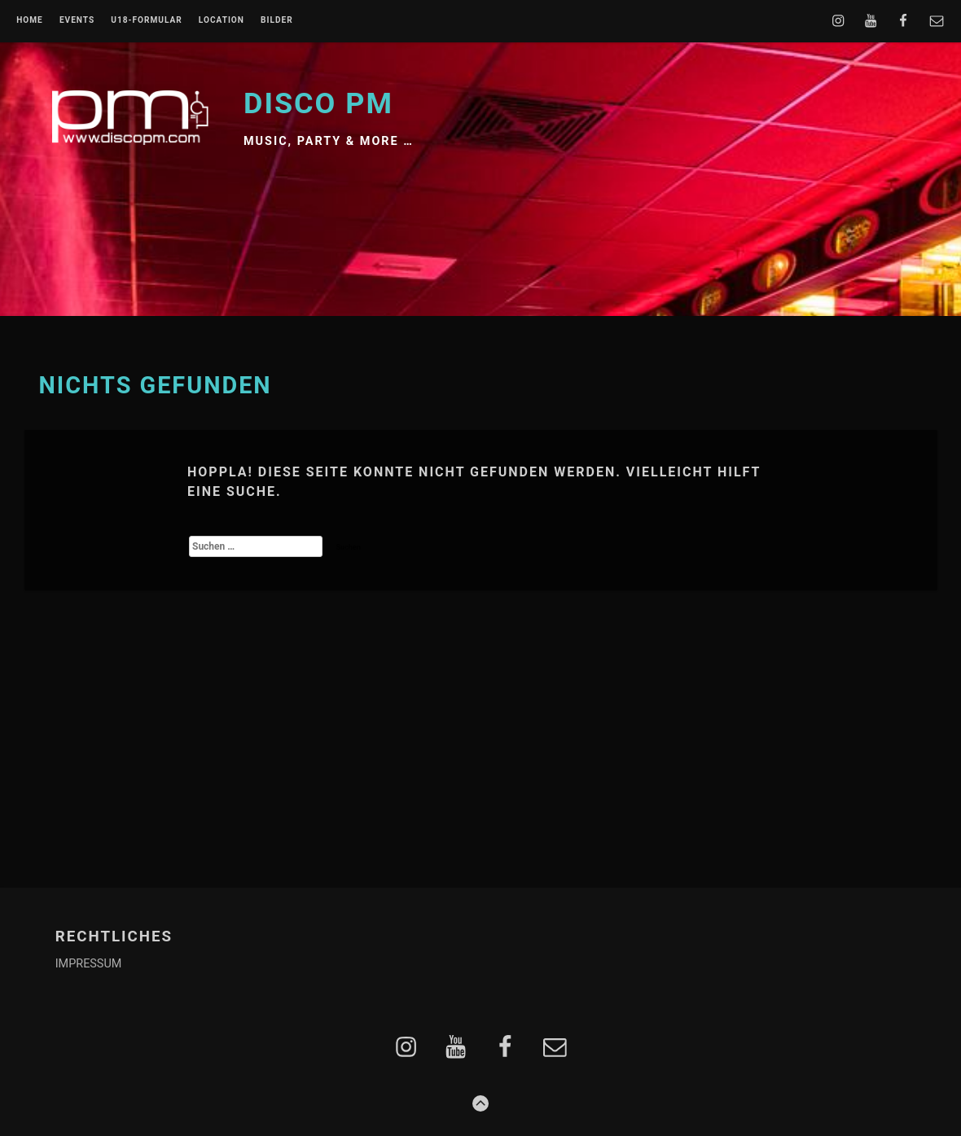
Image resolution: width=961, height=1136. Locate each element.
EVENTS (76, 20)
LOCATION (221, 20)
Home (29, 20)
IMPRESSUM (88, 964)
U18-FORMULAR (146, 20)
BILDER (277, 20)
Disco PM (318, 103)
